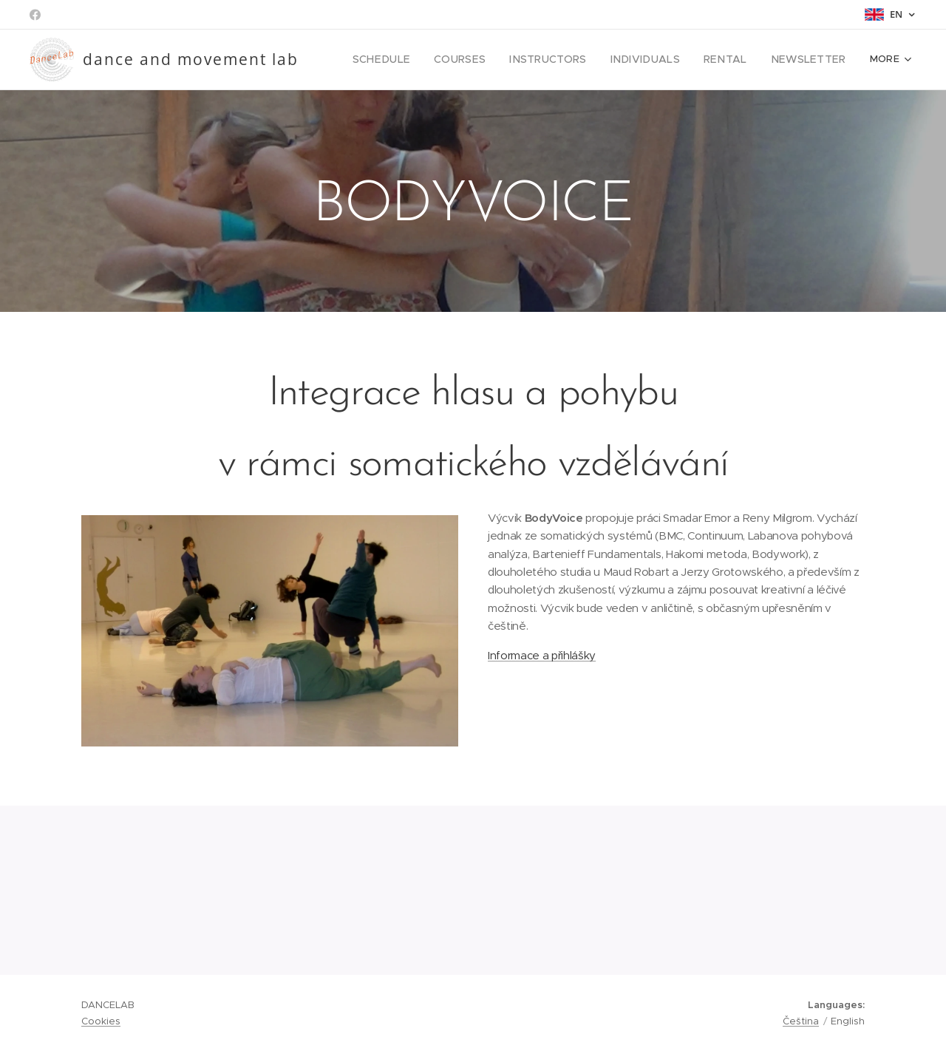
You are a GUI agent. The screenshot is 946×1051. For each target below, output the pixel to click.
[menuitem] (417, 59)
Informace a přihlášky (542, 655)
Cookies (100, 1021)
